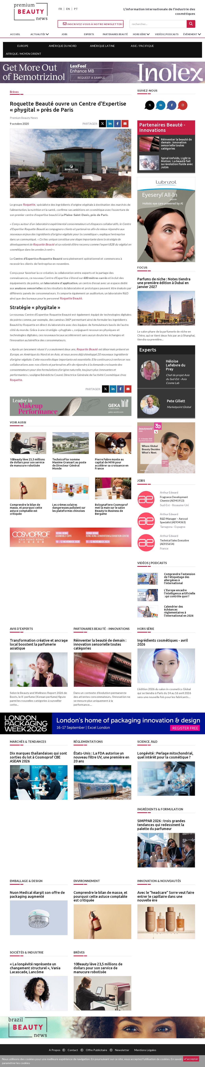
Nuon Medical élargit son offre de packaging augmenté (37, 893)
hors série (140, 34)
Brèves (14, 91)
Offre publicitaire (96, 1048)
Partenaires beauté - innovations (162, 127)
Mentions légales (145, 1048)
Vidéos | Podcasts (167, 34)
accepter (191, 1058)
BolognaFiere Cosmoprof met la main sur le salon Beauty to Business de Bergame (113, 507)
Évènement (190, 34)
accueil (15, 34)
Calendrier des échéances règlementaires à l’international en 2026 (178, 610)
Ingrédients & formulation (160, 808)
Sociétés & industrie (26, 951)
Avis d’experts (21, 628)
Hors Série (145, 628)
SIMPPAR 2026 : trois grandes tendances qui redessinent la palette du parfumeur (161, 824)
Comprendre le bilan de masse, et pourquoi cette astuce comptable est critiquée (25, 509)
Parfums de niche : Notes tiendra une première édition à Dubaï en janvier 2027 (163, 282)
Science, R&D (147, 741)
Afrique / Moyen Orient (23, 53)
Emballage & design (26, 879)
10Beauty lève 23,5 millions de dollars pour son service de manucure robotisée (26, 462)
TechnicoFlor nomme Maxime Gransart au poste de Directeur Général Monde (70, 462)
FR (60, 8)
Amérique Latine (102, 45)
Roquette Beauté (43, 244)
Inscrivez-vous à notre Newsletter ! (93, 24)
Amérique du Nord (63, 45)
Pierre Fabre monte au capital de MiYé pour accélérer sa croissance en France (111, 463)
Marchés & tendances (28, 741)
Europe (22, 45)
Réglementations (88, 741)
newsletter (122, 1048)
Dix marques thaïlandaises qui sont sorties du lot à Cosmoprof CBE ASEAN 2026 (38, 756)
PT (76, 8)
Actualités (38, 34)
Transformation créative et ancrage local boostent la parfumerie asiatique (39, 643)
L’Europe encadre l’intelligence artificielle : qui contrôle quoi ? (179, 592)
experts (89, 34)
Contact (73, 1048)
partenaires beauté (115, 34)
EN (68, 8)
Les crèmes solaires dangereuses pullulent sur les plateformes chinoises (70, 507)
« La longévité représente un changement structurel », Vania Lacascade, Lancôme (35, 966)
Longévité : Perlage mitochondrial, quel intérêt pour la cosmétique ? (165, 754)
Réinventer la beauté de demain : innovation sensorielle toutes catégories (100, 643)
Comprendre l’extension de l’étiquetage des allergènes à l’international (179, 577)
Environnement (87, 879)
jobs (64, 34)
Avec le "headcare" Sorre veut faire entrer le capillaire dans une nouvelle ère (165, 895)
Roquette (29, 204)
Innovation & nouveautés (159, 879)
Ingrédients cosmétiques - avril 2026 (162, 641)
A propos (54, 1048)
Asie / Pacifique (142, 45)
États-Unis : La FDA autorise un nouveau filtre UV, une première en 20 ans (101, 756)
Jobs (141, 480)
